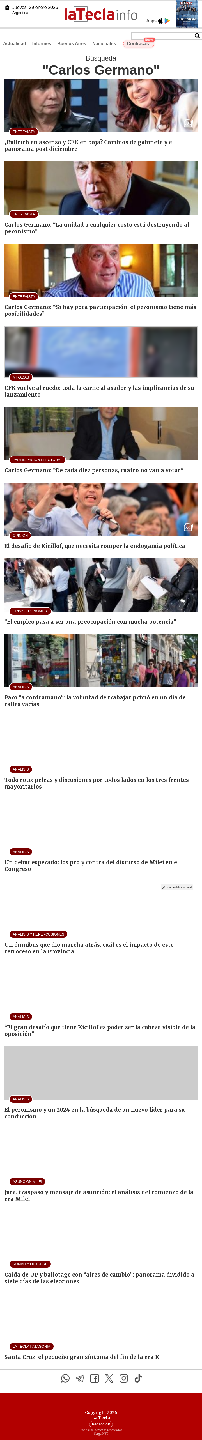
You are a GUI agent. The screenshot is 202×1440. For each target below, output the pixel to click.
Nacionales (104, 43)
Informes (41, 43)
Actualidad (14, 43)
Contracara (140, 43)
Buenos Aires (71, 43)
